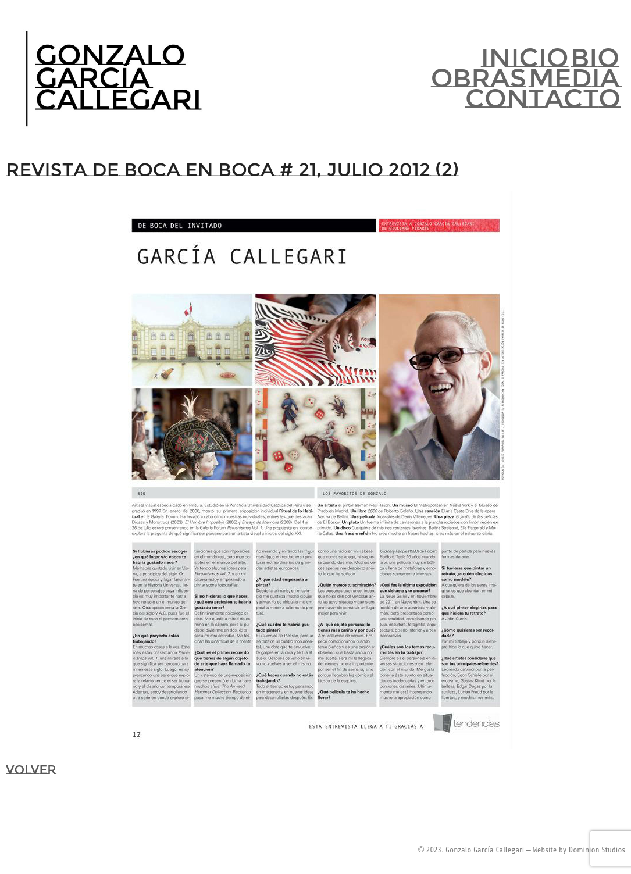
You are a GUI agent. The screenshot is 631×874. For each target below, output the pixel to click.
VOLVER (31, 769)
